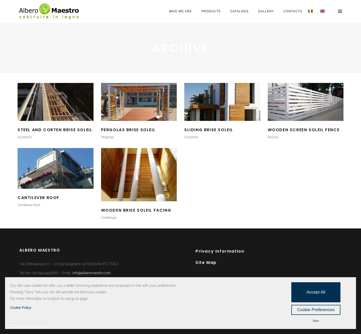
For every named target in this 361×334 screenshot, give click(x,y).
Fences (273, 137)
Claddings (109, 217)
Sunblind (24, 137)
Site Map (206, 262)
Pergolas (107, 137)
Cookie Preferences (315, 309)
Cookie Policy (20, 308)
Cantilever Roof (29, 205)
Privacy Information (220, 251)
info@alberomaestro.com (91, 273)
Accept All (316, 292)
